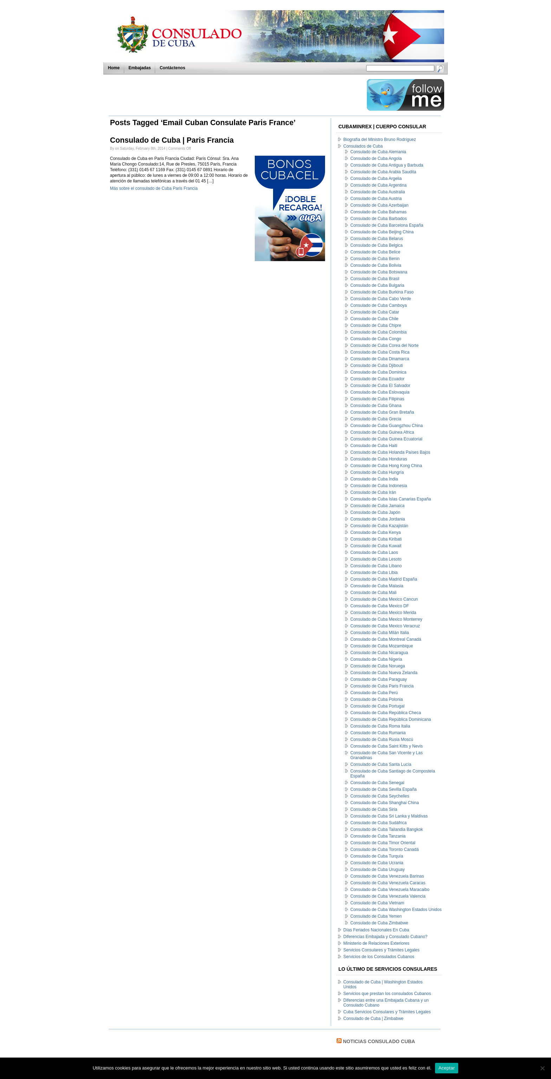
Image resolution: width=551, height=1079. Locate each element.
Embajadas (140, 67)
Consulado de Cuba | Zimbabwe (373, 1018)
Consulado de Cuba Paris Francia (382, 686)
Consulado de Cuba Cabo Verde (380, 298)
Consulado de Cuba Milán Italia (379, 632)
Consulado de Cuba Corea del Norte (384, 345)
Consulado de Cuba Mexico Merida (383, 612)
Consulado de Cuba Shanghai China (384, 802)
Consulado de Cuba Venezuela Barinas (387, 876)
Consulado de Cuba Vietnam (377, 902)
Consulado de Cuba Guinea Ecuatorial (386, 439)
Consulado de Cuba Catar (374, 312)
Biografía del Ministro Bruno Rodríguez (379, 139)
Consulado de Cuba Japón (375, 512)
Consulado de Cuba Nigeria (376, 659)
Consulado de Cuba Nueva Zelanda (383, 672)
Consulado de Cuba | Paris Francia (172, 140)
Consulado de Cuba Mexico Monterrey (386, 619)
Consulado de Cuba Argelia (376, 178)
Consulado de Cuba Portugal (377, 706)
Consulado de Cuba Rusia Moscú (381, 739)
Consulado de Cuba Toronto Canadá (384, 849)
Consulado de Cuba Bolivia (375, 265)
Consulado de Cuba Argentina (378, 185)
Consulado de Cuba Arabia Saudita (383, 171)
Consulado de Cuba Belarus (376, 238)
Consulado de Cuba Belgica (376, 245)
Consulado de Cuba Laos (374, 552)
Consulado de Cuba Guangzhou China (386, 425)
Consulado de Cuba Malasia (376, 585)
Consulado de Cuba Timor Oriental (382, 842)
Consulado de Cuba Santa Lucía (380, 764)
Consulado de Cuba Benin (375, 258)
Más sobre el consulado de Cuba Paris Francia (153, 188)
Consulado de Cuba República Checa (385, 712)
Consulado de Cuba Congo (375, 338)
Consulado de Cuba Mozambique (381, 646)
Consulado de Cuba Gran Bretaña (382, 412)
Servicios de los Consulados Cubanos (378, 956)
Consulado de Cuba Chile (374, 318)
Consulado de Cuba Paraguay (378, 679)
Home (113, 67)
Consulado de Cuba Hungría (377, 472)
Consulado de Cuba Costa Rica (379, 352)
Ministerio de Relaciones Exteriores (376, 943)
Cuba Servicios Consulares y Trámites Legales (387, 1011)
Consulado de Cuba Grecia (375, 418)
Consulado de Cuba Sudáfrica (378, 822)
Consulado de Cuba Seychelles (379, 796)
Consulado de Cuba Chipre (375, 325)
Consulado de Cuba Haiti (373, 445)
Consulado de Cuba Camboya (378, 305)
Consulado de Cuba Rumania (378, 732)
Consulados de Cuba (363, 146)
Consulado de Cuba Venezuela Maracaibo (389, 889)
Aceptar (447, 1068)
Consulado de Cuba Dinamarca (379, 358)
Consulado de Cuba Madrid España (383, 579)
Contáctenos (172, 67)
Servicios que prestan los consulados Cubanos (387, 993)
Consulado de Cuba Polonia (376, 699)
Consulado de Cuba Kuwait (375, 545)
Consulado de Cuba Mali (373, 592)
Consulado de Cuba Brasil (374, 278)
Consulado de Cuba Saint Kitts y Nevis (386, 746)
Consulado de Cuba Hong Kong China (386, 465)
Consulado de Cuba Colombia (378, 332)
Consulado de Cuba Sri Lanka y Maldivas (389, 816)
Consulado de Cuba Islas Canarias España (390, 499)
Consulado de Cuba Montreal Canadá (385, 639)
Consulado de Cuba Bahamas (378, 211)
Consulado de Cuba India (374, 479)
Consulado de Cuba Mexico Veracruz (385, 626)
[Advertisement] (236, 95)
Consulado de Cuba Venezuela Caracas (387, 882)
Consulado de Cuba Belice (375, 252)
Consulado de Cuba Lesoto (375, 559)
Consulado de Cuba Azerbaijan (379, 205)
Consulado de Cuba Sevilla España (383, 789)
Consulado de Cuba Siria (373, 809)
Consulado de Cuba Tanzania (378, 836)
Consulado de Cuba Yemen (376, 916)
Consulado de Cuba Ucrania (376, 862)
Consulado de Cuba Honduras (378, 459)
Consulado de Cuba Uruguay (377, 869)
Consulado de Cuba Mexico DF (379, 605)
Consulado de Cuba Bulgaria (377, 285)
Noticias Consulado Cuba (379, 1041)
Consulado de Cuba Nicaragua (379, 652)
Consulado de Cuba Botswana (378, 272)
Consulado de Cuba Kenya (375, 532)
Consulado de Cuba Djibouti (376, 365)
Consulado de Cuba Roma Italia (380, 726)
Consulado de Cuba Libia (374, 572)
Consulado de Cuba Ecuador (377, 378)
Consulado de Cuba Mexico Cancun (384, 599)
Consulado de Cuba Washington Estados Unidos (396, 909)
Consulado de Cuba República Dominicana (390, 719)
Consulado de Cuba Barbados (378, 218)
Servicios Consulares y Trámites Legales (381, 950)
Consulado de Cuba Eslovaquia (379, 392)
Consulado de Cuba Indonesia (378, 485)
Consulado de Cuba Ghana (375, 405)
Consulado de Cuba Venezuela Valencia (388, 896)
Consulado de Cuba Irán (373, 492)
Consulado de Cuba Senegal (377, 782)
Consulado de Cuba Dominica (378, 372)
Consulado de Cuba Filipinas (377, 398)
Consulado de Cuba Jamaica (377, 505)
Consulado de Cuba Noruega (377, 666)
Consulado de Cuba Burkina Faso (382, 292)
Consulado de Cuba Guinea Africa (382, 432)
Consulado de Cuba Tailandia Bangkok (386, 829)
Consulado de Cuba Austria (376, 198)
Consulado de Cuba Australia (377, 191)
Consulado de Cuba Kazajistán (379, 525)
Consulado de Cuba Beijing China (382, 232)
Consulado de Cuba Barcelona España (386, 225)
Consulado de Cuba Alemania (378, 151)
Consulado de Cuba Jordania (377, 519)
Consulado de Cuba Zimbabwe (379, 922)
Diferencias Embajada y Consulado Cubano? (385, 936)
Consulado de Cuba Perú (374, 692)
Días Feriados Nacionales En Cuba (376, 930)
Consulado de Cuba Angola (376, 158)
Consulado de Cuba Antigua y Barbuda (386, 165)
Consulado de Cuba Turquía (376, 856)
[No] (542, 1068)
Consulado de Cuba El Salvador (380, 385)
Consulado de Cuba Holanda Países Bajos (390, 452)
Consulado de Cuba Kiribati (376, 539)
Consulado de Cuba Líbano (376, 565)
